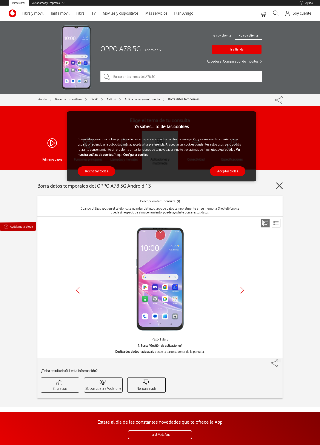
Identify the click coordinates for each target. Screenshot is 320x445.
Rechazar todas (96, 171)
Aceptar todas (227, 171)
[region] (161, 146)
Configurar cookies (135, 155)
